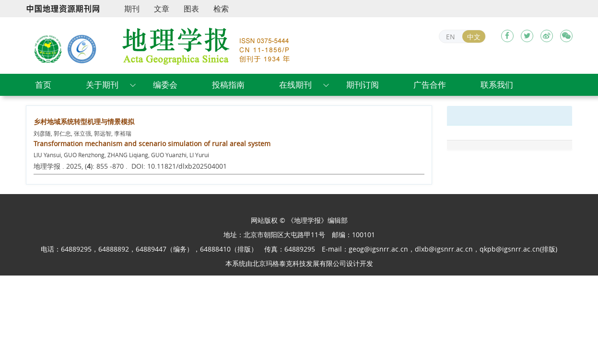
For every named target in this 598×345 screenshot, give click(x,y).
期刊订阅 (362, 84)
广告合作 (429, 84)
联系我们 (497, 84)
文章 (161, 8)
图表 (191, 8)
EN (450, 36)
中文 (474, 36)
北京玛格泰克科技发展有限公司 (299, 263)
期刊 (132, 8)
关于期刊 (102, 84)
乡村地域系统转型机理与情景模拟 (84, 121)
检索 (221, 8)
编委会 (165, 84)
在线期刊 (295, 84)
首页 (43, 84)
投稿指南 (228, 84)
